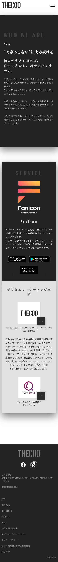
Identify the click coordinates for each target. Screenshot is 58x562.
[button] (52, 5)
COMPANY (6, 505)
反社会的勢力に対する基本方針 (16, 546)
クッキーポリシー (10, 540)
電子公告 (6, 551)
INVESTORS (7, 511)
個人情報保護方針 (10, 528)
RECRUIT (6, 516)
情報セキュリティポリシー (14, 534)
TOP (3, 499)
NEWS (4, 522)
